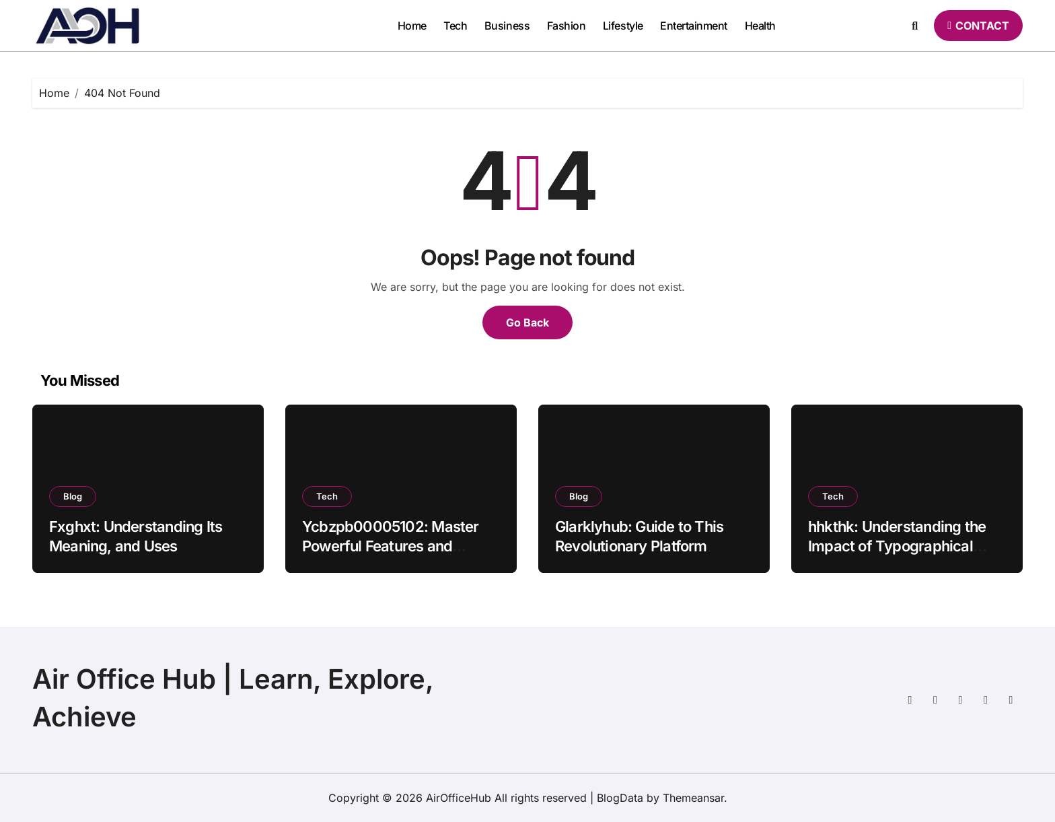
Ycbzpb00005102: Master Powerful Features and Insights (390, 546)
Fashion (566, 25)
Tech (455, 25)
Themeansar (693, 797)
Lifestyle (623, 25)
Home (412, 25)
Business (507, 25)
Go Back (527, 322)
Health (760, 25)
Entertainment (693, 25)
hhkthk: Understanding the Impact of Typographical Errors (897, 546)
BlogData (620, 797)
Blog (72, 496)
